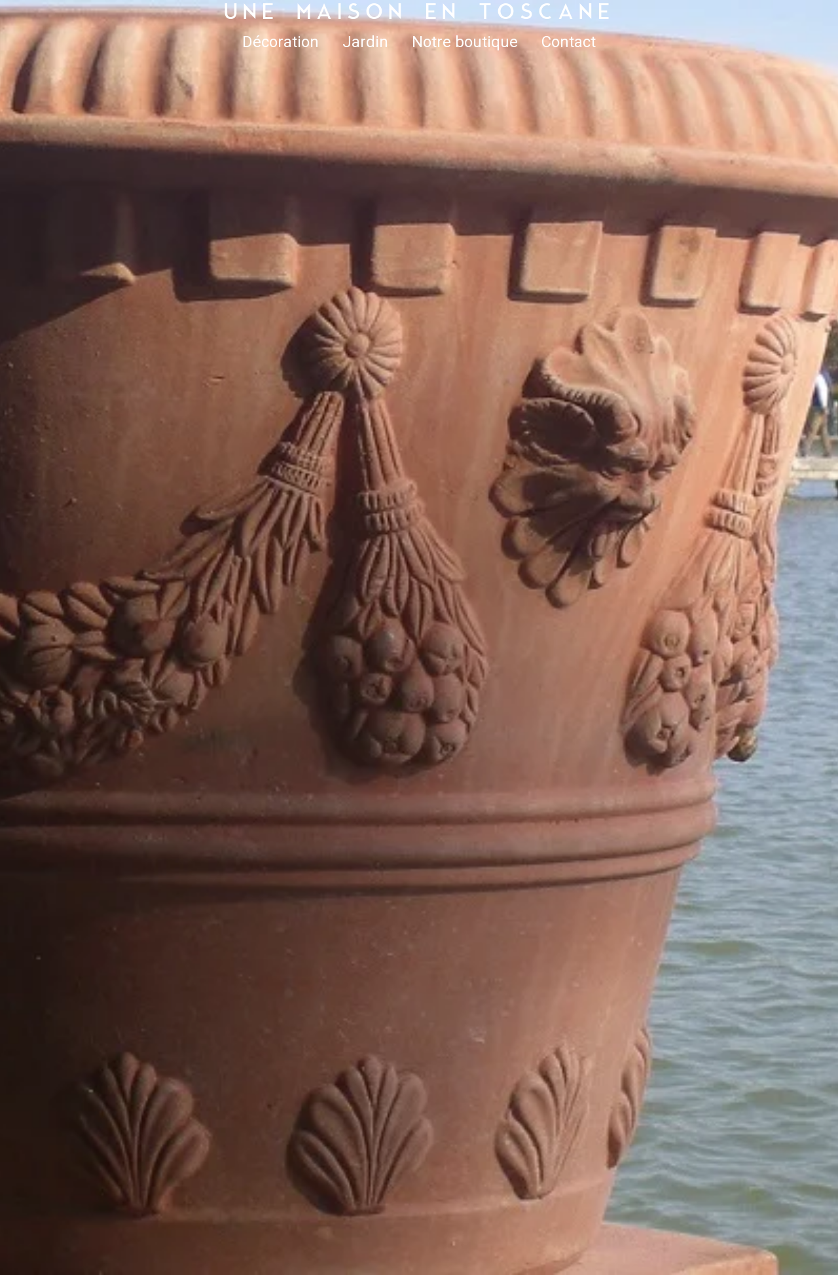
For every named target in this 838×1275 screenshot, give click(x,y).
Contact (568, 42)
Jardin (365, 42)
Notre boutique (465, 42)
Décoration (280, 42)
